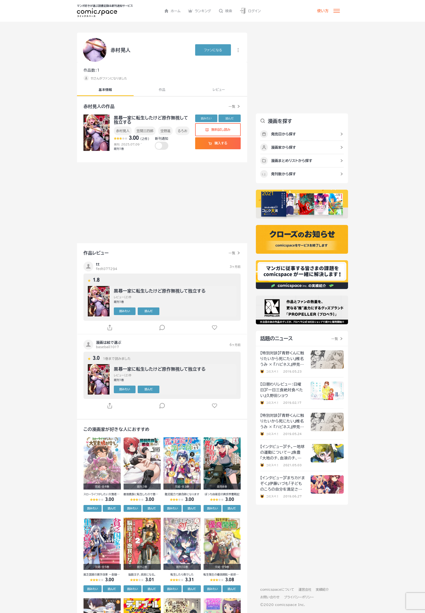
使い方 (323, 11)
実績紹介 (322, 589)
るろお (182, 130)
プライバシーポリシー (299, 597)
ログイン (250, 11)
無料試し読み (217, 129)
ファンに (213, 50)
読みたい (206, 118)
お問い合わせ (269, 597)
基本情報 (105, 89)
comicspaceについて (277, 589)
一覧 (231, 106)
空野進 (165, 130)
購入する (217, 143)
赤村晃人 (123, 130)
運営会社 (304, 589)
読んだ (230, 118)
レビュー (219, 89)
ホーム (172, 11)
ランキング (199, 11)
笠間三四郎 (145, 130)
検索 (225, 11)
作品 (162, 89)
